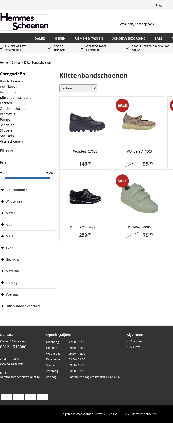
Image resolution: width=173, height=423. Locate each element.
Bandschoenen (11, 81)
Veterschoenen (11, 141)
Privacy (100, 414)
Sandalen (7, 125)
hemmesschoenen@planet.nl (20, 377)
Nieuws (135, 347)
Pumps (5, 119)
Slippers (6, 130)
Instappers (8, 92)
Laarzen (6, 103)
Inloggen (159, 5)
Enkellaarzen (10, 86)
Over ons (136, 341)
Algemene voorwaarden (78, 414)
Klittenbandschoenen (16, 97)
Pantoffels (7, 114)
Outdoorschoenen (14, 108)
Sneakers (7, 136)
